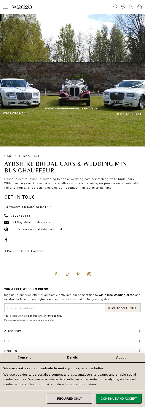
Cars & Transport (22, 156)
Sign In (130, 7)
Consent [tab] (24, 357)
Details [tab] (72, 357)
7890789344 (17, 215)
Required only (69, 398)
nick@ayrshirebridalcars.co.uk (29, 222)
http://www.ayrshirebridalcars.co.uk (33, 229)
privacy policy (24, 319)
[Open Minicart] (139, 7)
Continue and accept (119, 398)
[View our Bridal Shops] (123, 7)
